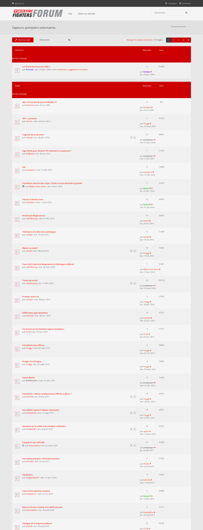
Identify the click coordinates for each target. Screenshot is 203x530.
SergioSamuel (32, 347)
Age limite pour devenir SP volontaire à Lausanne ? (47, 116)
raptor (159, 310)
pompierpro (161, 105)
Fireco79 (160, 139)
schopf (29, 108)
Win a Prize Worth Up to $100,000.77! (40, 82)
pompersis (31, 359)
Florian (159, 333)
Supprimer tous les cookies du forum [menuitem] (175, 514)
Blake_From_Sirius (38, 142)
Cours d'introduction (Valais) (36, 356)
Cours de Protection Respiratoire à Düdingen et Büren (48, 196)
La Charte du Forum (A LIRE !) (36, 60)
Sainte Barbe (29, 276)
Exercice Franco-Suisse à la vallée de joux (43, 367)
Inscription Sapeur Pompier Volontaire (41, 298)
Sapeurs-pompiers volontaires (34, 28)
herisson (30, 85)
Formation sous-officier (34, 253)
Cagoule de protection (33, 105)
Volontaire (28, 344)
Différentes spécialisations (35, 230)
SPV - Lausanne (30, 93)
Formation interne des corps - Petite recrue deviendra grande (53, 139)
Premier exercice (31, 219)
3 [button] (178, 41)
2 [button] (173, 41)
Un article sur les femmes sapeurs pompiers (44, 242)
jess (28, 393)
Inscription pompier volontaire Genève (41, 333)
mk (24, 128)
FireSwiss (30, 154)
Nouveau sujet (23, 41)
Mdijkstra (30, 119)
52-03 (28, 245)
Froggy (159, 93)
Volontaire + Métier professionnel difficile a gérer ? (47, 287)
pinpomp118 (32, 404)
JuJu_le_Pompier (163, 401)
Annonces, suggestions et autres (73, 63)
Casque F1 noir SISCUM (34, 321)
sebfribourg (31, 165)
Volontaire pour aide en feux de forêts (41, 401)
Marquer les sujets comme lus (139, 41)
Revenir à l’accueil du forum (27, 442)
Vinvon (29, 97)
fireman (30, 63)
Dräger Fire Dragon (32, 264)
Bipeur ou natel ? (31, 185)
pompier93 (31, 301)
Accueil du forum (20, 514)
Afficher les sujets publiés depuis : (62, 425)
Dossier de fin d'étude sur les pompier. (41, 390)
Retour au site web (88, 13)
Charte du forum (80, 500)
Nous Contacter (142, 491)
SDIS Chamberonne (32, 412)
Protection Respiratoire (34, 162)
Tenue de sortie (30, 207)
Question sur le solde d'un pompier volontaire (45, 310)
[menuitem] (185, 3)
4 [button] (183, 41)
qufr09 (29, 381)
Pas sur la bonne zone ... (34, 151)
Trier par (112, 425)
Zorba (159, 162)
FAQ (72, 13)
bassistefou (34, 325)
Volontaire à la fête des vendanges (39, 173)
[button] (188, 41)
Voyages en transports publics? (38, 378)
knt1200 (30, 233)
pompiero (30, 131)
